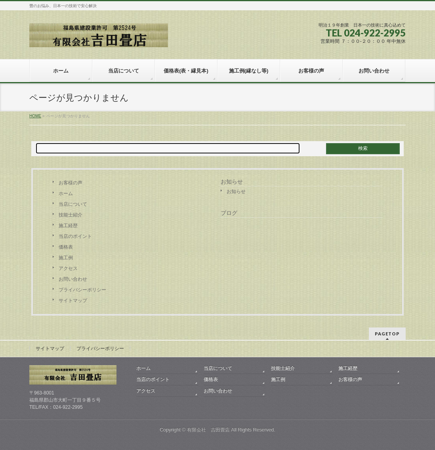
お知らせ (232, 181)
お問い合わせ (73, 279)
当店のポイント (75, 236)
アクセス (68, 268)
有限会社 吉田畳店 (208, 430)
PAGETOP (387, 333)
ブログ (229, 213)
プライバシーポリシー (82, 290)
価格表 (66, 247)
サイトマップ (73, 300)
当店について (73, 204)
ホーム (66, 193)
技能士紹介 (70, 215)
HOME (35, 116)
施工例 (66, 257)
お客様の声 (70, 183)
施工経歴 (68, 225)
